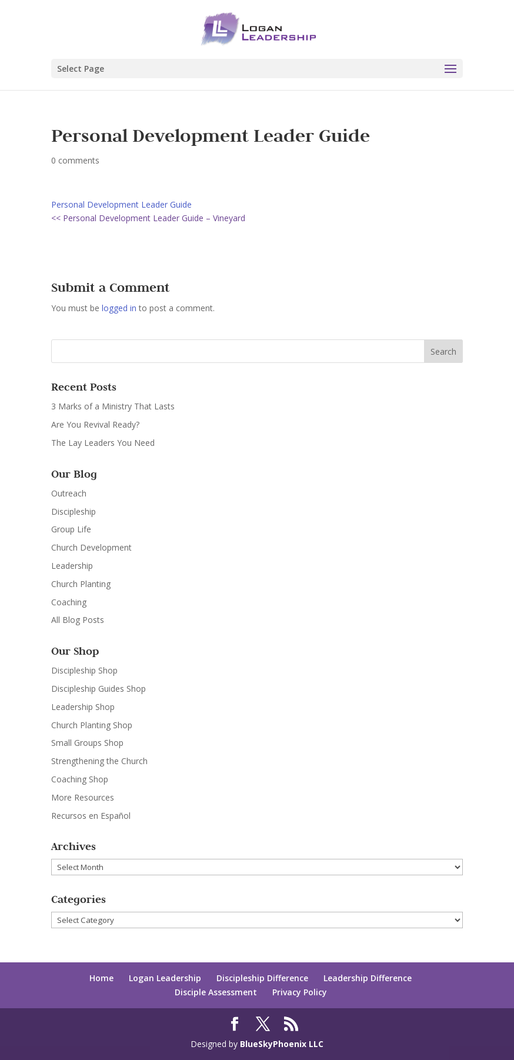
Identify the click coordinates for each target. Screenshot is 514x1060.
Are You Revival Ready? (95, 424)
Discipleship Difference (262, 978)
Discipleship (73, 511)
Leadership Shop (83, 706)
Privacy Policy (299, 992)
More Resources (82, 797)
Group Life (71, 529)
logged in (119, 308)
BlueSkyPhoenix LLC (281, 1043)
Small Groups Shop (87, 742)
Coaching (68, 602)
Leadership (72, 565)
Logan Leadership (165, 978)
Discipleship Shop (84, 670)
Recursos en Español (91, 815)
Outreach (68, 493)
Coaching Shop (79, 779)
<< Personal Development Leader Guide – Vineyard (148, 218)
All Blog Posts (77, 619)
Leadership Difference (367, 978)
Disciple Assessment (216, 992)
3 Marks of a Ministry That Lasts (113, 406)
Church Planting (81, 583)
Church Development (91, 547)
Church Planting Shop (91, 725)
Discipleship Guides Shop (98, 688)
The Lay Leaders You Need (103, 442)
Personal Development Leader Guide (121, 204)
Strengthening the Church (99, 760)
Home (101, 978)
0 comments (75, 160)
